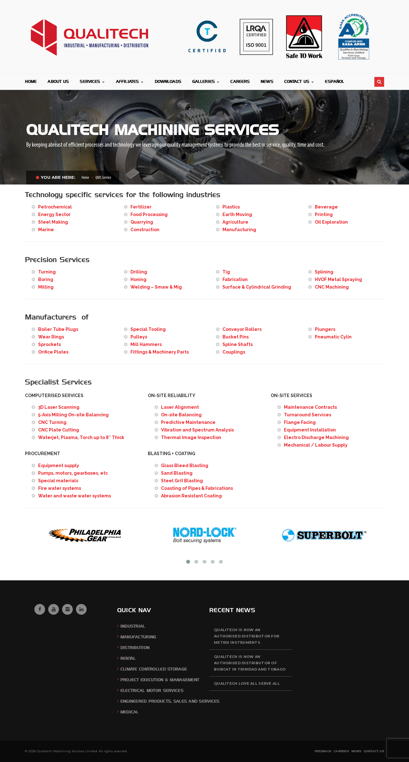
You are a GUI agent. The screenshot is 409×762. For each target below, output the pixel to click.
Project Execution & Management (159, 679)
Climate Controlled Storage (153, 669)
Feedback (322, 751)
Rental (128, 658)
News (356, 751)
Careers (341, 751)
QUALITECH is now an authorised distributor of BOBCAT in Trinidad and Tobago (249, 662)
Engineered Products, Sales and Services (170, 701)
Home (85, 178)
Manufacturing (138, 637)
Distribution (134, 647)
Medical (129, 712)
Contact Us (374, 751)
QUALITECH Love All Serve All (247, 683)
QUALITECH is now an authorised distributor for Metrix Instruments (246, 636)
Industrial (132, 626)
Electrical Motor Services (151, 690)
